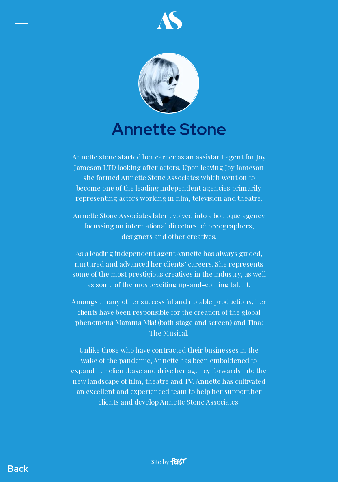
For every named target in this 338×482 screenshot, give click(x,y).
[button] (21, 19)
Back (17, 469)
